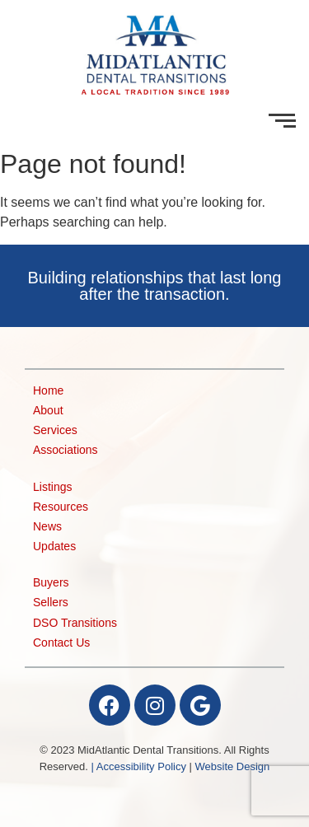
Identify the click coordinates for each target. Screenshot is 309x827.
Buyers (51, 582)
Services (55, 430)
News (47, 526)
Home (48, 390)
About (48, 410)
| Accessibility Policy (138, 766)
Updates (54, 546)
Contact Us (61, 642)
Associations (65, 450)
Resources (60, 507)
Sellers (50, 602)
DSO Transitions (75, 623)
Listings (52, 487)
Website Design (232, 766)
